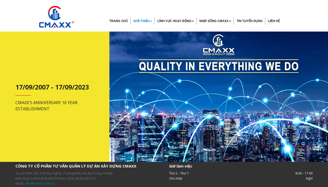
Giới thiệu (142, 21)
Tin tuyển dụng (249, 21)
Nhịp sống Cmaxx (215, 21)
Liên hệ (274, 21)
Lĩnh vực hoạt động (175, 21)
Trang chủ (118, 21)
